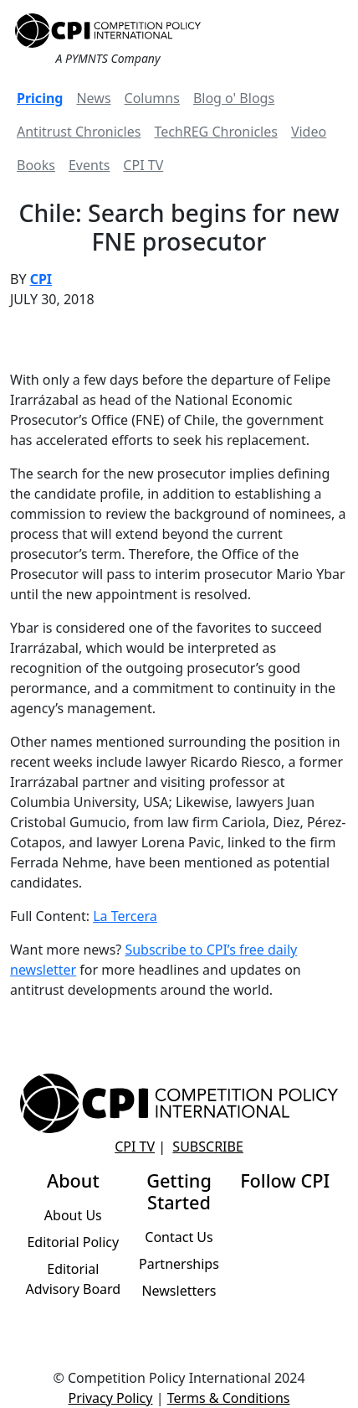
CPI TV (143, 165)
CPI (41, 279)
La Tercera (125, 916)
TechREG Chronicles (216, 131)
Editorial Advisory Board (72, 1279)
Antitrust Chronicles (79, 131)
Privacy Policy (110, 1398)
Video (308, 131)
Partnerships (179, 1264)
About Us (73, 1215)
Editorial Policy (73, 1242)
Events (89, 165)
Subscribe (207, 1146)
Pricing (40, 98)
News (93, 98)
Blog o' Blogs (233, 98)
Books (36, 165)
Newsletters (178, 1290)
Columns (152, 98)
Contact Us (178, 1237)
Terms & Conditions (228, 1398)
